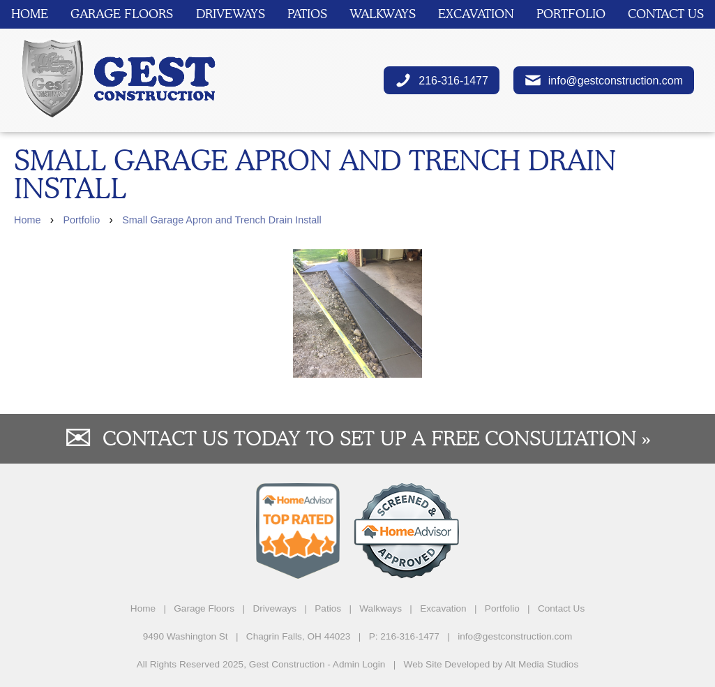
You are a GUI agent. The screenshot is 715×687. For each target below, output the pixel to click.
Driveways (230, 13)
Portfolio (570, 13)
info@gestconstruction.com (604, 80)
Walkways (382, 13)
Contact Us (666, 13)
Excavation (475, 13)
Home (29, 13)
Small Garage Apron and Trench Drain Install (222, 220)
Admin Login (359, 664)
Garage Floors (121, 13)
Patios (307, 13)
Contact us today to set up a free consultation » (377, 438)
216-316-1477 (441, 80)
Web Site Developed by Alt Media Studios (491, 664)
